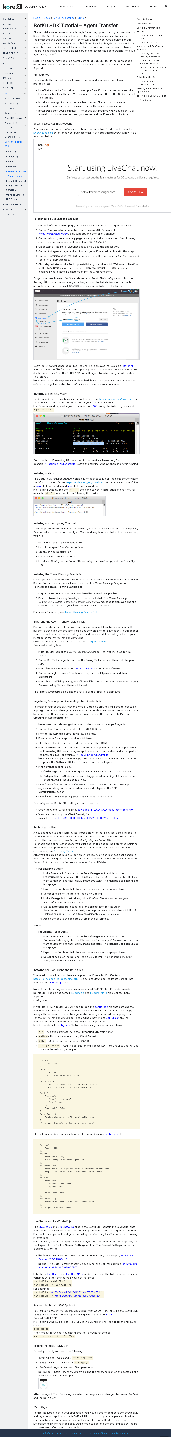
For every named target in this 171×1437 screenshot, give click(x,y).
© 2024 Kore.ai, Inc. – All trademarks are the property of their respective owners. (85, 1433)
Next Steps (145, 100)
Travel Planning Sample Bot (81, 612)
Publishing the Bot (146, 77)
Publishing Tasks (63, 851)
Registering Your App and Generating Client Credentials (153, 70)
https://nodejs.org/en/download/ (85, 482)
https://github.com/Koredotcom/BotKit (56, 978)
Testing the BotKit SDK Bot (151, 96)
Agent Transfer (99, 641)
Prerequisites (144, 23)
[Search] (166, 6)
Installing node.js (148, 42)
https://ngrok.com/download (116, 399)
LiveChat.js (77, 992)
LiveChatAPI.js (98, 992)
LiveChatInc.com (43, 132)
